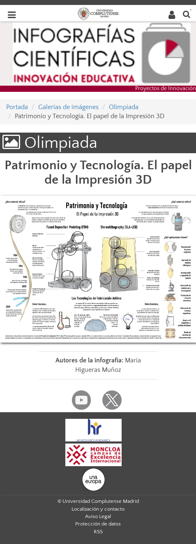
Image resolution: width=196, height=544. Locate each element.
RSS (98, 532)
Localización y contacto (98, 509)
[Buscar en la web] (186, 13)
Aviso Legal (98, 516)
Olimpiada (123, 107)
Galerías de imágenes (68, 107)
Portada (17, 107)
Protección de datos (98, 524)
